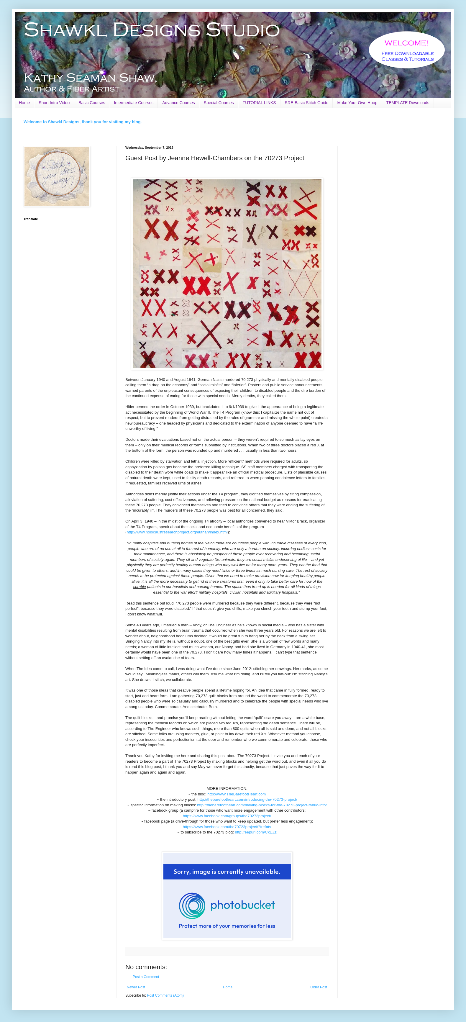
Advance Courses (178, 102)
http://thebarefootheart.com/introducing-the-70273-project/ (247, 799)
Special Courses (219, 102)
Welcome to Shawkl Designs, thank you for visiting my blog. (83, 121)
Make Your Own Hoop (357, 102)
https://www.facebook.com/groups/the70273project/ (227, 816)
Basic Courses (91, 102)
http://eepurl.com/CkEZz (255, 832)
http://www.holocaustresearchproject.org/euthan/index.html (177, 532)
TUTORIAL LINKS (259, 102)
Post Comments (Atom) (165, 995)
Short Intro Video (54, 102)
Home (24, 102)
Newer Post (136, 987)
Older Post (318, 987)
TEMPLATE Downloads (407, 102)
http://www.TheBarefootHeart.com (236, 794)
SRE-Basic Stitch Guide (307, 102)
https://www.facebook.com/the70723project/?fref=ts (227, 827)
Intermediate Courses (133, 102)
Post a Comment (146, 977)
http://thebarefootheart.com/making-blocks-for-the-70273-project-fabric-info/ (262, 805)
